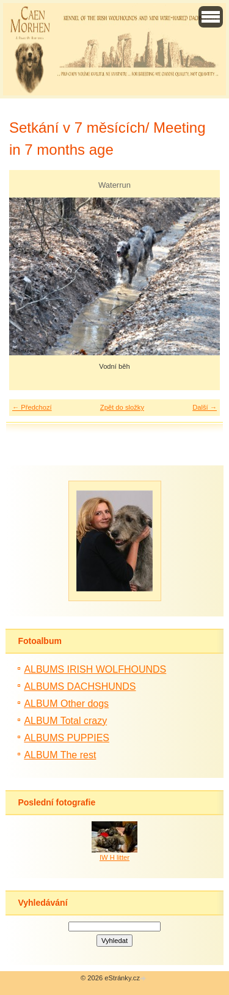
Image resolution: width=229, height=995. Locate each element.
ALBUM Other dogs (66, 703)
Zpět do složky (122, 407)
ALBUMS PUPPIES (66, 738)
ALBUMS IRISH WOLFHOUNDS (95, 669)
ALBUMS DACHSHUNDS (80, 686)
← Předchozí (32, 407)
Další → (204, 407)
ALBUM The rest (60, 755)
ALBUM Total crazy (65, 721)
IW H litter (114, 857)
